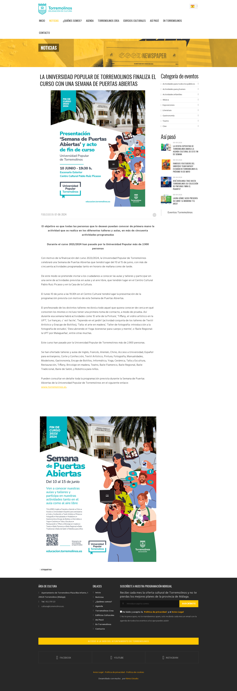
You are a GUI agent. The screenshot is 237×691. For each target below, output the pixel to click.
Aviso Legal (178, 612)
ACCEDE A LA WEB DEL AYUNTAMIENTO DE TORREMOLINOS (118, 641)
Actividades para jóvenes (174, 89)
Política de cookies (135, 672)
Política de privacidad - (115, 672)
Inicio (42, 21)
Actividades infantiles (172, 94)
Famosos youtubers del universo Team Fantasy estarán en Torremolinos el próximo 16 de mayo (185, 167)
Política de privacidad (155, 612)
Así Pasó (154, 21)
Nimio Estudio (131, 678)
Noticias (54, 21)
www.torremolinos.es (53, 387)
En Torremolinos (172, 21)
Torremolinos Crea (108, 21)
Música (166, 100)
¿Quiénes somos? (72, 21)
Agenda (90, 21)
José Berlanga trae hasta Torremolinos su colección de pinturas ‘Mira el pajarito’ (185, 184)
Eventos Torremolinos (180, 213)
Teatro (166, 121)
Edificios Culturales (134, 21)
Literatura (167, 110)
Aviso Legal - (99, 672)
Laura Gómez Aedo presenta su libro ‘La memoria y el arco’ (185, 201)
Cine (165, 126)
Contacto (44, 33)
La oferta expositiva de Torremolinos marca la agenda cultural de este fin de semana (185, 150)
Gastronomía (168, 116)
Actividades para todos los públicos (179, 84)
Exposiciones (168, 105)
